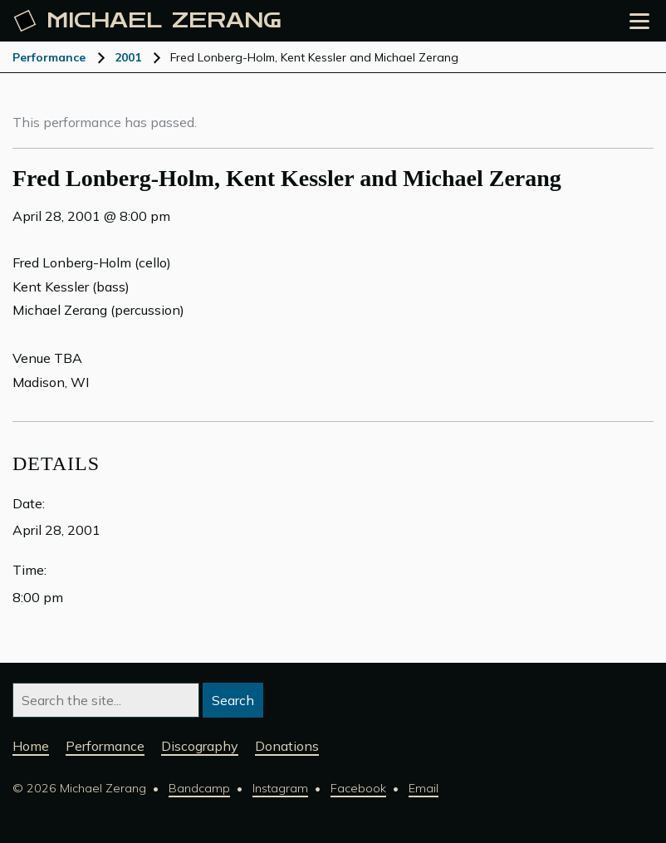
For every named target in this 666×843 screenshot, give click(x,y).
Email (423, 788)
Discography (199, 746)
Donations (287, 746)
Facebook (358, 788)
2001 (128, 57)
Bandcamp (199, 788)
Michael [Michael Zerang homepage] (148, 20)
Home (30, 746)
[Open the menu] (639, 21)
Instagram (280, 788)
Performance (49, 57)
